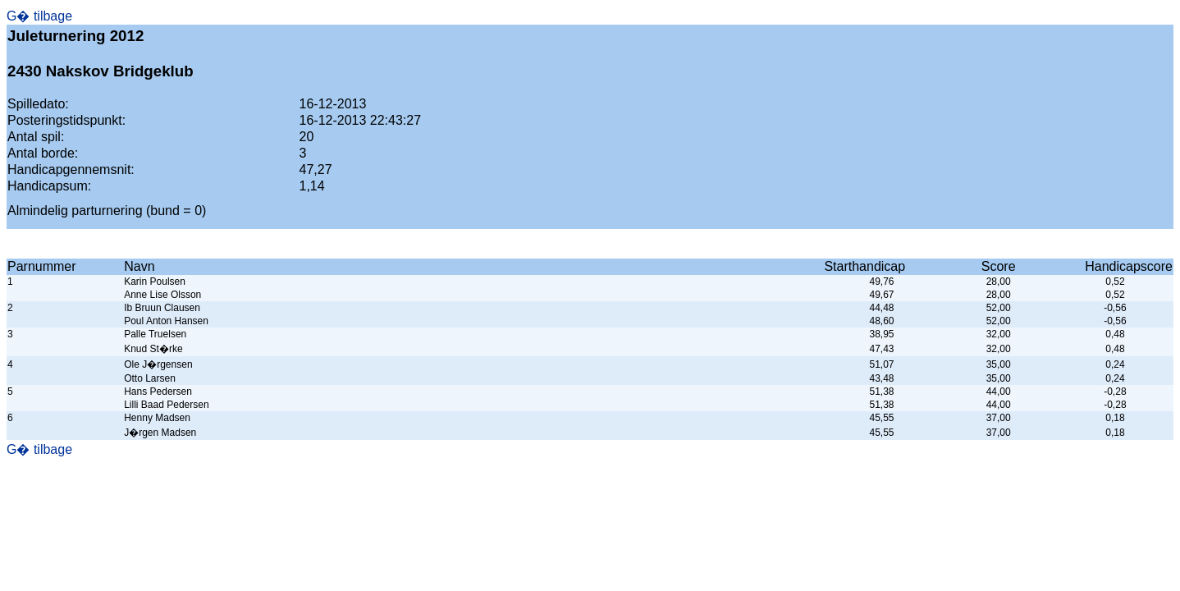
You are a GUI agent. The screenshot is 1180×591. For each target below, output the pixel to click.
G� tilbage (39, 16)
